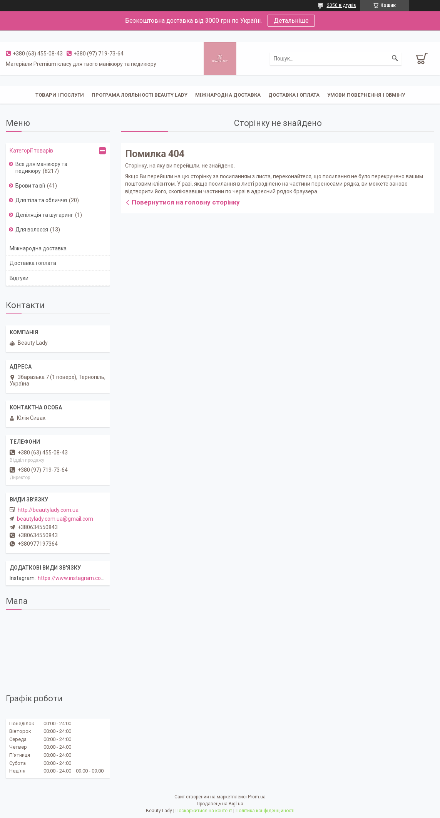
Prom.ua (257, 797)
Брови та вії (30, 186)
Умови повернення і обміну (366, 95)
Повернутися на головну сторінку (186, 202)
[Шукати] (395, 58)
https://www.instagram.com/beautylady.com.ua (96, 578)
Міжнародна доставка (228, 95)
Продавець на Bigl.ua (220, 803)
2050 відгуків (341, 5)
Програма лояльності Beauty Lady (139, 95)
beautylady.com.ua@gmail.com (55, 519)
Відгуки (19, 278)
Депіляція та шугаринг (44, 215)
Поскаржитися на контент (204, 810)
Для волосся (31, 229)
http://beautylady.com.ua (48, 510)
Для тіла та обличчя (41, 200)
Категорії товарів (31, 151)
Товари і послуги (59, 95)
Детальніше (291, 20)
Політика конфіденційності (265, 810)
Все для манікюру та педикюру (41, 167)
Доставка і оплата (294, 95)
